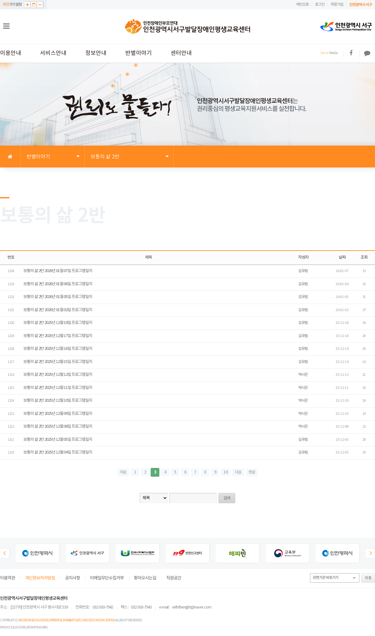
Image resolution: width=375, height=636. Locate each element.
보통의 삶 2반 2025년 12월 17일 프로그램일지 (57, 336)
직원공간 (173, 578)
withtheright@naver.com (191, 607)
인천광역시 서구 (360, 4)
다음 (238, 472)
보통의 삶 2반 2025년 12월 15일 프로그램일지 (57, 362)
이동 (368, 578)
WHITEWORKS (39, 627)
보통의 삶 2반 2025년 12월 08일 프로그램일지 (57, 426)
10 (225, 472)
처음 (123, 472)
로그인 (319, 4)
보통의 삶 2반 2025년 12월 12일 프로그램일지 (57, 374)
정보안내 (96, 53)
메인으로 (302, 4)
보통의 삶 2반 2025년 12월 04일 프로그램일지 (57, 452)
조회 (364, 257)
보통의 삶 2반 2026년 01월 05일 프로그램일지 (57, 297)
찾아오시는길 (145, 578)
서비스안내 (53, 53)
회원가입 (337, 4)
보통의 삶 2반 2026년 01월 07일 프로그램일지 (57, 271)
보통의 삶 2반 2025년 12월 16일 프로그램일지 (57, 348)
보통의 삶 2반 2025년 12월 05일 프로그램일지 (57, 439)
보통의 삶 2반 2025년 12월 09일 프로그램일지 (57, 413)
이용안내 (10, 53)
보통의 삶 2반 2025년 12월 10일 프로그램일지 (57, 400)
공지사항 (72, 578)
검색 (226, 498)
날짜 (342, 257)
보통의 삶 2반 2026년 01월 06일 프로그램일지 (57, 284)
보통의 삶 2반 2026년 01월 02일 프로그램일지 (57, 310)
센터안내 (181, 53)
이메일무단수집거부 (107, 578)
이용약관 (7, 578)
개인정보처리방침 (40, 578)
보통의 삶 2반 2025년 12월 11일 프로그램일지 (57, 387)
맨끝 (251, 472)
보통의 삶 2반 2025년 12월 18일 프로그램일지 (57, 322)
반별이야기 (138, 53)
